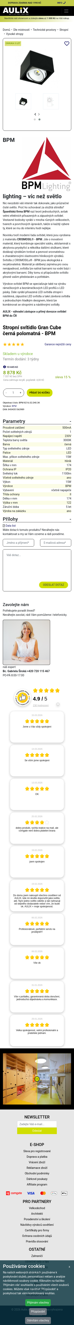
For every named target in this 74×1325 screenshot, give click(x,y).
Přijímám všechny (38, 1302)
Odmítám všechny (38, 1320)
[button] (34, 119)
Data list (11, 525)
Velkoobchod (37, 1208)
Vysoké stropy (14, 34)
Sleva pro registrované (37, 1151)
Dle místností (21, 29)
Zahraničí (37, 1256)
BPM (14, 406)
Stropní (63, 29)
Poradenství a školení (37, 1219)
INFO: (61, 3)
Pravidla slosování (37, 1241)
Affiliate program (37, 1184)
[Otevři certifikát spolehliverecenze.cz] (46, 691)
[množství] (13, 393)
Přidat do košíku (39, 392)
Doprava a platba (37, 1156)
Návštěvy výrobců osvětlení (37, 1224)
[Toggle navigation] (66, 11)
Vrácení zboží (37, 1162)
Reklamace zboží (37, 1167)
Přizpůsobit (38, 1311)
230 (41, 705)
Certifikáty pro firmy (37, 1230)
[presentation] (35, 114)
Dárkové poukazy (37, 1179)
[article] (37, 727)
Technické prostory (44, 29)
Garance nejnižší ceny (58, 344)
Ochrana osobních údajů (37, 1235)
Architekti (37, 1213)
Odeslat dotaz (53, 584)
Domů (6, 29)
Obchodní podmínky (37, 1173)
